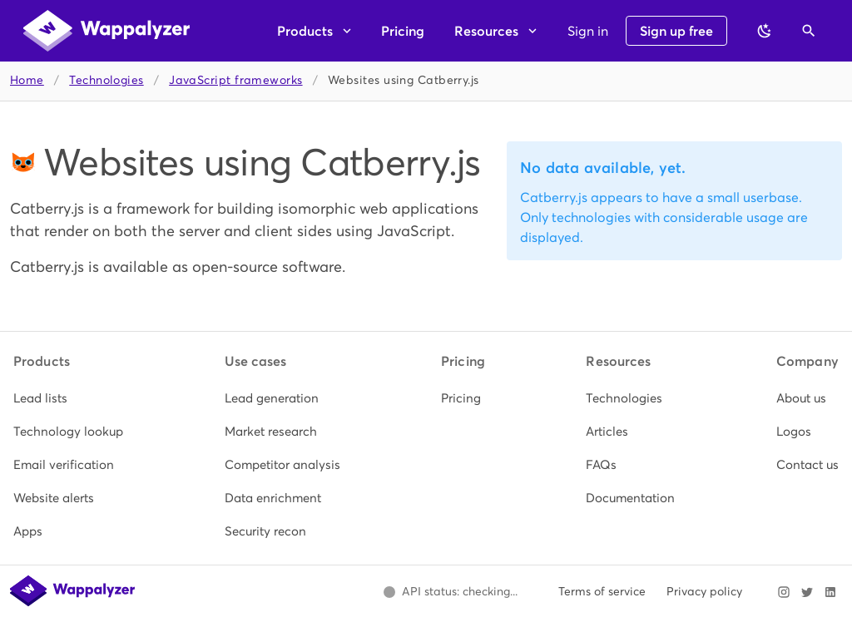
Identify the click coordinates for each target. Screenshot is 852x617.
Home (27, 80)
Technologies (106, 80)
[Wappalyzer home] (106, 31)
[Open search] (809, 31)
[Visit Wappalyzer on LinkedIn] (830, 592)
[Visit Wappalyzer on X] (807, 592)
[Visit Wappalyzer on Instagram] (783, 592)
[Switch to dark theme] (765, 31)
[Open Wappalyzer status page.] (450, 592)
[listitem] (68, 398)
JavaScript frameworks (235, 80)
